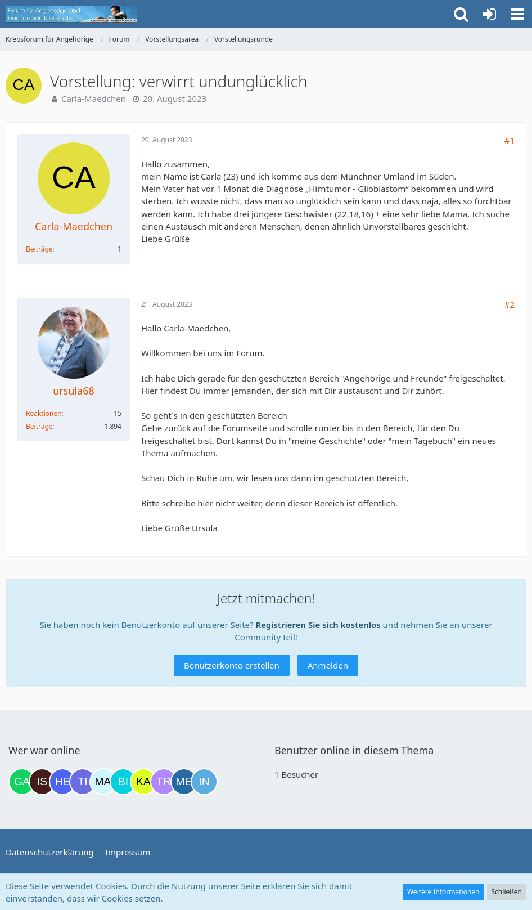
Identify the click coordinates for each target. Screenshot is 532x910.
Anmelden (328, 665)
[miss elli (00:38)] (183, 781)
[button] (517, 14)
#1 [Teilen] (509, 140)
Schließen (507, 891)
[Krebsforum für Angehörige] (71, 14)
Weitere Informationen (443, 891)
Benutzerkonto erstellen (231, 665)
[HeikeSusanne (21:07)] (62, 781)
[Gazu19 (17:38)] (21, 781)
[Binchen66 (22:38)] (123, 781)
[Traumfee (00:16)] (163, 781)
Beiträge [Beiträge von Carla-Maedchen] (39, 249)
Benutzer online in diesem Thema (354, 750)
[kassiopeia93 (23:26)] (143, 781)
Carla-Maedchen (93, 98)
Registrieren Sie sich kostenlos (317, 624)
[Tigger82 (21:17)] (82, 781)
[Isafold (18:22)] (42, 781)
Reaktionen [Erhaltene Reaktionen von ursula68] (44, 413)
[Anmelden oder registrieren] (489, 14)
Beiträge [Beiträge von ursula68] (39, 426)
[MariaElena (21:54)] (102, 781)
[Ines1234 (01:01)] (204, 781)
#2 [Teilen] (509, 304)
